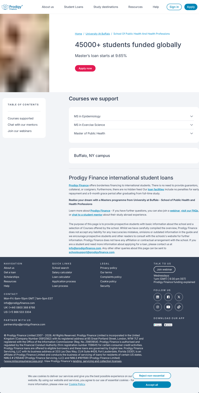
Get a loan (10, 272)
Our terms (106, 272)
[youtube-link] (168, 307)
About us (48, 7)
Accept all (157, 384)
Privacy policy (108, 267)
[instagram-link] (158, 307)
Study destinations (105, 7)
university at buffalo (98, 33)
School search (60, 267)
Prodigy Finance (79, 185)
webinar (175, 210)
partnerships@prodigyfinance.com (24, 324)
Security (105, 285)
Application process (64, 281)
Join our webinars (20, 131)
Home (78, 33)
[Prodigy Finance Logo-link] (12, 7)
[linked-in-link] (158, 297)
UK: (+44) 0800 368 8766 (19, 307)
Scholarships (11, 276)
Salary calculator (62, 272)
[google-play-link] (158, 325)
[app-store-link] (168, 325)
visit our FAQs (189, 210)
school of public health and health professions (141, 33)
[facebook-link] (168, 297)
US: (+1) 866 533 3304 (17, 312)
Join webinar (164, 269)
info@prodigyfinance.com (85, 248)
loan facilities (156, 189)
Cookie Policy (71, 384)
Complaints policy (111, 276)
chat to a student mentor (87, 214)
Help (156, 7)
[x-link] (179, 297)
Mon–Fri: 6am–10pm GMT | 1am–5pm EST (28, 298)
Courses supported (20, 118)
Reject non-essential (157, 375)
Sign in (174, 7)
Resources (135, 7)
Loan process (60, 285)
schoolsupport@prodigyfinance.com (91, 252)
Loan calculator (61, 276)
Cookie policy (108, 281)
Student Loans (73, 7)
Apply (191, 7)
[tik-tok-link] (179, 307)
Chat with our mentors (22, 124)
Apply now (85, 68)
